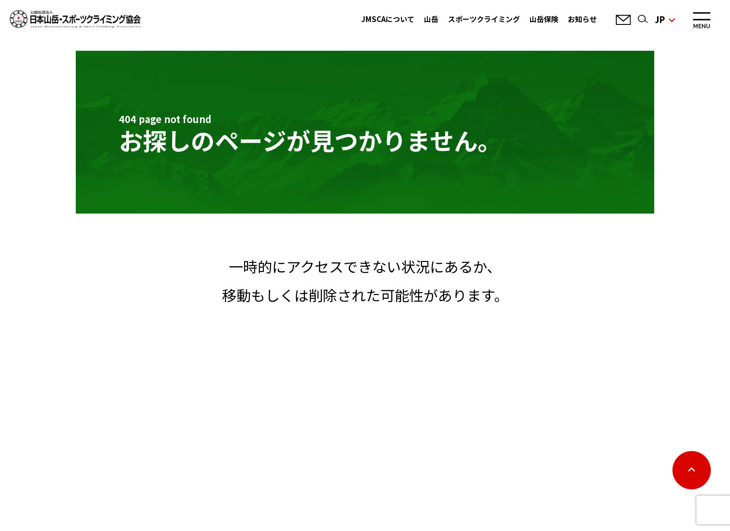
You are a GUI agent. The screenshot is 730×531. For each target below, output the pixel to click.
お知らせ (582, 19)
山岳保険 (544, 19)
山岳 (431, 19)
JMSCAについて (387, 19)
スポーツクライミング (484, 19)
